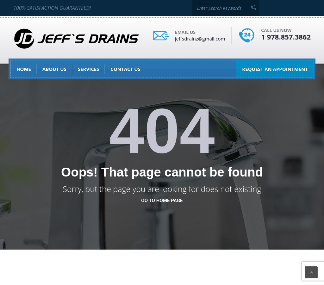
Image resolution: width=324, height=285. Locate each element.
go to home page (162, 200)
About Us (54, 69)
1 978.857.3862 (286, 36)
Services (88, 69)
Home (23, 69)
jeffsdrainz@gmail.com (200, 38)
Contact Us (125, 69)
